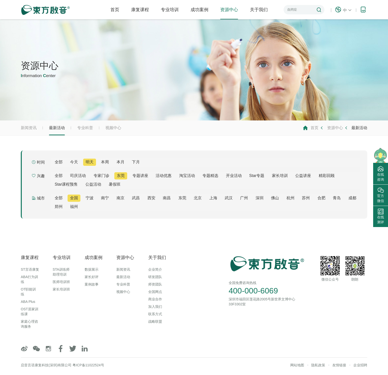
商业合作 (155, 299)
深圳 (260, 198)
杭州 (290, 198)
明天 (90, 162)
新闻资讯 (29, 128)
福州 (74, 206)
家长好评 (91, 277)
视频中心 (113, 128)
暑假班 (115, 184)
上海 (213, 198)
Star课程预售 (66, 184)
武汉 (229, 198)
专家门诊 (101, 175)
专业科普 (85, 128)
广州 (244, 198)
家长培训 (280, 175)
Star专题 (256, 175)
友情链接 (339, 365)
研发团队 (155, 277)
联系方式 (155, 314)
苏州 (306, 198)
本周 (105, 162)
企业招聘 (360, 365)
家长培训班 (61, 289)
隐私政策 (318, 365)
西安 (151, 198)
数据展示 (91, 269)
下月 (136, 162)
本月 (120, 162)
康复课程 (140, 9)
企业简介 (155, 269)
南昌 (167, 198)
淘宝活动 (187, 175)
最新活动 (57, 130)
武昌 (136, 198)
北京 (198, 198)
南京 (120, 198)
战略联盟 (155, 321)
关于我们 (259, 9)
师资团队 (155, 284)
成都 (352, 198)
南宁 (105, 198)
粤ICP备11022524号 (88, 365)
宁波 (90, 198)
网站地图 (297, 365)
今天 (74, 162)
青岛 (337, 198)
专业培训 (170, 9)
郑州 (59, 206)
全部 (59, 162)
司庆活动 (78, 175)
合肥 (321, 198)
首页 (114, 9)
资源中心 (229, 13)
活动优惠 (163, 175)
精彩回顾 (327, 175)
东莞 (121, 175)
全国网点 (155, 292)
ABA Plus (28, 302)
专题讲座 (140, 175)
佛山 (275, 198)
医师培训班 (61, 282)
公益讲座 (303, 175)
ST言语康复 (30, 269)
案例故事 (91, 284)
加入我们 (155, 307)
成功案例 (199, 9)
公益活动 (93, 184)
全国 (74, 198)
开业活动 (234, 175)
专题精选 (210, 175)
